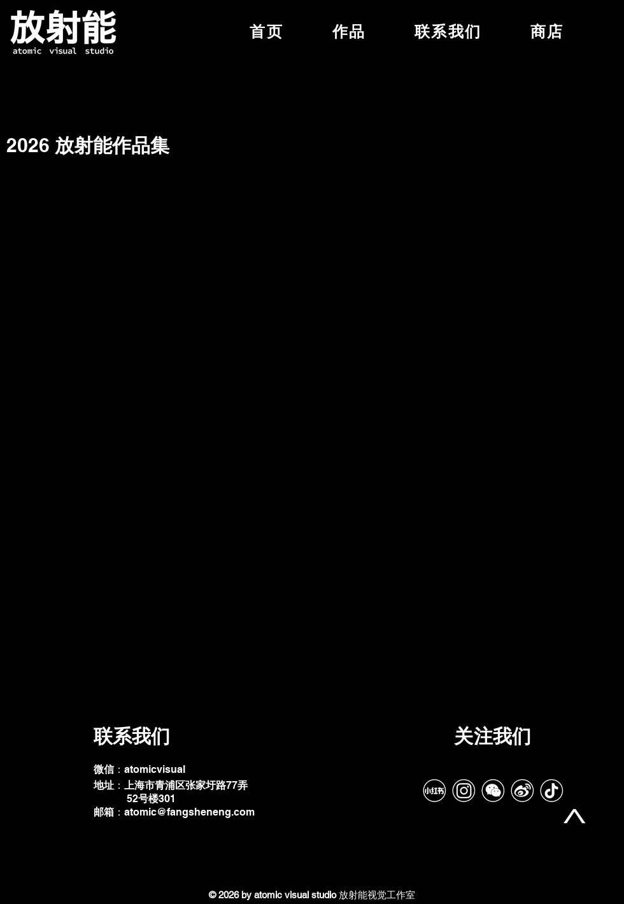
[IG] (463, 790)
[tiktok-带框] (551, 790)
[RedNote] (434, 790)
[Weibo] (522, 790)
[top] (574, 816)
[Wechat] (493, 790)
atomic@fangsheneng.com (189, 812)
